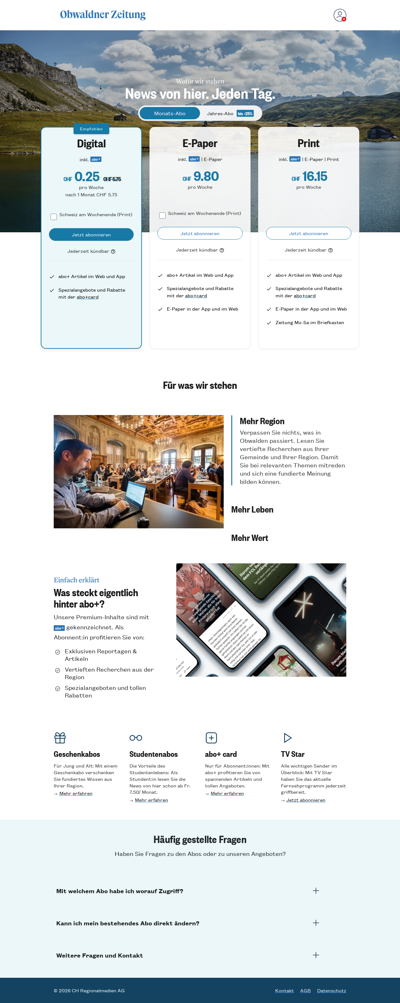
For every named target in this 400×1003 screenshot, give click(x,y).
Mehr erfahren (76, 793)
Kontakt (284, 990)
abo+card (88, 296)
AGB (305, 990)
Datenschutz (331, 990)
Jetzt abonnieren (305, 799)
